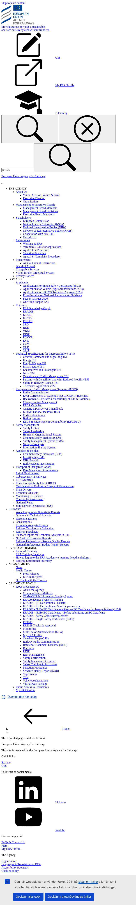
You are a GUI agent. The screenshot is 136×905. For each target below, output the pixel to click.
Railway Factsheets (27, 531)
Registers (21, 305)
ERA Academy (24, 479)
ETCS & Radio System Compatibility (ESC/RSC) (51, 421)
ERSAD (27, 321)
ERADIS (28, 311)
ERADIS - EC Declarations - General (44, 602)
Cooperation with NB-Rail (38, 233)
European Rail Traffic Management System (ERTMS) (47, 389)
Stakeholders (23, 217)
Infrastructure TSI (33, 366)
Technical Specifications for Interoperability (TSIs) (45, 353)
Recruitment (23, 240)
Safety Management (27, 424)
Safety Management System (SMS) (43, 441)
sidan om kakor (88, 881)
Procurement (23, 259)
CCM (26, 343)
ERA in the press (32, 576)
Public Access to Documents (32, 687)
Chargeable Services (27, 269)
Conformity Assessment (29, 499)
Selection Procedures (35, 667)
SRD (26, 324)
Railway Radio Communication (41, 641)
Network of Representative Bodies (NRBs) (47, 230)
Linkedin (33, 802)
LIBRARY (15, 508)
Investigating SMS (34, 457)
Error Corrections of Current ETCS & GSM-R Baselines (55, 395)
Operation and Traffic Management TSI (46, 376)
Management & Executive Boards (35, 204)
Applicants (22, 282)
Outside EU (29, 237)
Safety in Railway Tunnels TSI (40, 382)
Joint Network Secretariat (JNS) (34, 505)
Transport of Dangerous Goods (33, 466)
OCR (26, 347)
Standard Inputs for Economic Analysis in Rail (43, 534)
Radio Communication (36, 392)
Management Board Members (40, 207)
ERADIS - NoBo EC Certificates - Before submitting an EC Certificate (64, 612)
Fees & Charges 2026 (35, 298)
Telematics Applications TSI (39, 385)
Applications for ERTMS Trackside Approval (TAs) (53, 292)
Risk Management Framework (40, 470)
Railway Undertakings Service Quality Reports (43, 541)
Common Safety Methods (37, 593)
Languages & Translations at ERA (21, 864)
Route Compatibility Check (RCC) (36, 483)
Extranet (6, 762)
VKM (26, 330)
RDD (26, 327)
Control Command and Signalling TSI (45, 356)
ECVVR (28, 337)
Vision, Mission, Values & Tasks (41, 195)
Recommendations (26, 518)
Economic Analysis (27, 492)
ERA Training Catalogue (30, 554)
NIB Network (31, 460)
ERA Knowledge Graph (36, 308)
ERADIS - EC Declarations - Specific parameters (51, 606)
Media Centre (24, 570)
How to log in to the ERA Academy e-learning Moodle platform (52, 557)
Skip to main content (13, 2)
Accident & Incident (27, 450)
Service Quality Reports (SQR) (41, 670)
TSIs (25, 677)
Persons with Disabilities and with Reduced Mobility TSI (56, 379)
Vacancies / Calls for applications (42, 246)
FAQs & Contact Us (27, 586)
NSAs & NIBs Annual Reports (33, 538)
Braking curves (31, 418)
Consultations (24, 521)
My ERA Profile (32, 635)
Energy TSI (29, 360)
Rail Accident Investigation (38, 463)
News (19, 567)
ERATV (27, 318)
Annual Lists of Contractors (39, 263)
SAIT (26, 350)
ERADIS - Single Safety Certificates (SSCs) (48, 619)
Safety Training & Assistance (40, 664)
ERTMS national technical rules (41, 411)
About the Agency (33, 589)
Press (4, 845)
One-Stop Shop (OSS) (36, 301)
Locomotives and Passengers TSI (42, 369)
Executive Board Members (38, 214)
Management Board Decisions (40, 211)
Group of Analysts (33, 444)
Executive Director (34, 198)
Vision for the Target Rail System (35, 272)
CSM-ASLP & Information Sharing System (48, 596)
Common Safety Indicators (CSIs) (42, 453)
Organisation (30, 201)
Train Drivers (23, 489)
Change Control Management (40, 402)
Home (39, 728)
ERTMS (27, 622)
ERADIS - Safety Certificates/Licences (45, 615)
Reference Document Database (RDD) (45, 644)
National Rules (24, 502)
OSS (4, 765)
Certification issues (34, 415)
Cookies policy (10, 870)
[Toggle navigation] (2, 183)
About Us (21, 191)
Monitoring (29, 628)
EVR (26, 340)
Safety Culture (31, 428)
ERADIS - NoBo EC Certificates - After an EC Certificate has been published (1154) (72, 609)
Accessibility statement (14, 867)
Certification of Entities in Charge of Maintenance (44, 486)
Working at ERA (32, 243)
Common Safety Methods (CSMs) (42, 437)
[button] (3, 697)
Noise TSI (29, 373)
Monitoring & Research (29, 496)
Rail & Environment (27, 473)
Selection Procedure (34, 253)
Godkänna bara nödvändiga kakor (69, 896)
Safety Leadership (33, 431)
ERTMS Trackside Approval (39, 625)
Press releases (31, 573)
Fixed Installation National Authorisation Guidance (52, 295)
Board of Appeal (25, 266)
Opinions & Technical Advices (33, 515)
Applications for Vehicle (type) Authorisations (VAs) (53, 288)
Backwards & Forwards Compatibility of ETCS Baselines (56, 398)
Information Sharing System (39, 447)
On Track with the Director (31, 580)
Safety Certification (34, 657)
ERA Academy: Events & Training (43, 599)
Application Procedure (36, 250)
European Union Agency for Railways (23, 176)
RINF (26, 334)
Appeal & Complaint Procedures (42, 256)
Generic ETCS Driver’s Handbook (43, 408)
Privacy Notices (25, 275)
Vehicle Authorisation (35, 680)
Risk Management (33, 654)
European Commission (36, 220)
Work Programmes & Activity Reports (38, 512)
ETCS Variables (32, 405)
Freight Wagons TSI (34, 363)
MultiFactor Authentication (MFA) (43, 631)
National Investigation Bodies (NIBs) (44, 227)
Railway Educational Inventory (34, 560)
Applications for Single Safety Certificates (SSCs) (52, 285)
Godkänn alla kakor (28, 896)
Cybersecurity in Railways (31, 476)
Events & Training (26, 551)
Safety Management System (39, 661)
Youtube (33, 830)
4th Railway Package (35, 683)
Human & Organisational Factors (42, 434)
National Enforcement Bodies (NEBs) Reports (42, 544)
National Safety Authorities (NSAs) (43, 224)
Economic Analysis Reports (32, 525)
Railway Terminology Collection (35, 528)
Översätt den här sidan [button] (22, 696)
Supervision (30, 674)
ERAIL (27, 314)
